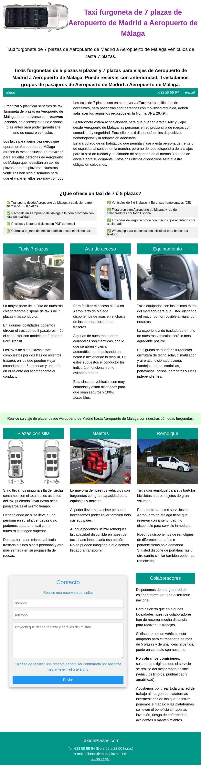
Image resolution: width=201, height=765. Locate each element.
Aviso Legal (100, 759)
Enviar (68, 680)
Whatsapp (119, 230)
